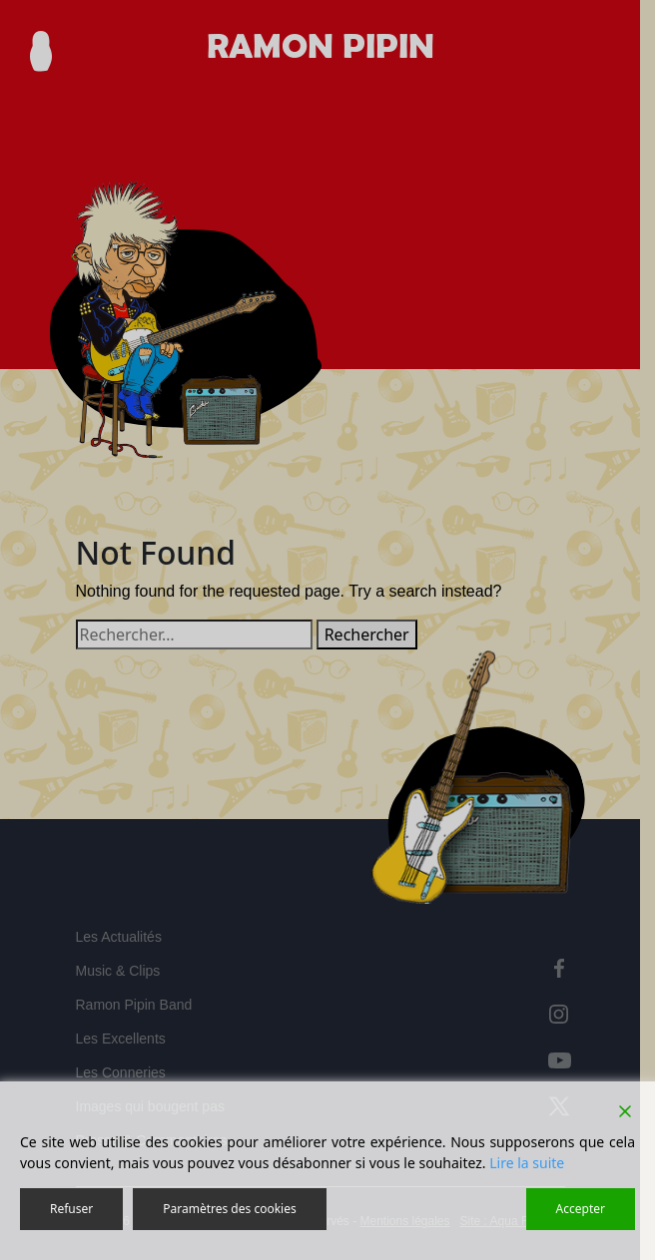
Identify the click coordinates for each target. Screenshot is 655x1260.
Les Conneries (128, 1072)
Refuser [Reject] (71, 1208)
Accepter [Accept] (580, 1208)
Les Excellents (128, 1039)
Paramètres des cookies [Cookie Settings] (229, 1208)
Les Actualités (126, 937)
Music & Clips (125, 971)
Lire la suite (526, 1162)
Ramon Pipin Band (141, 1005)
